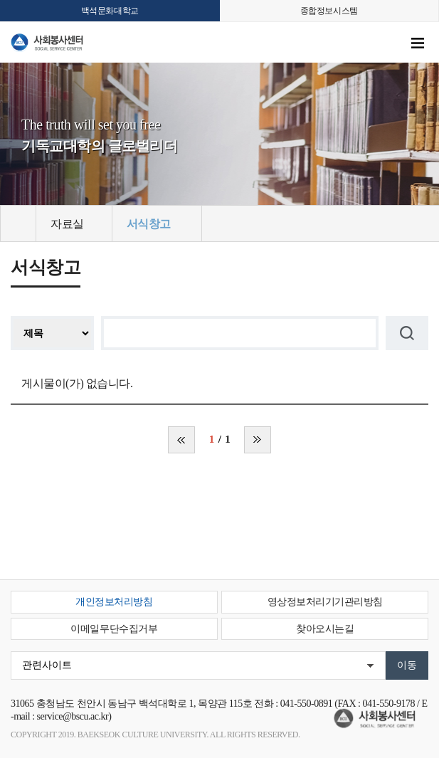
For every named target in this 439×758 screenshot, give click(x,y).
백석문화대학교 (110, 11)
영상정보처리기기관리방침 (325, 601)
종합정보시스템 (329, 11)
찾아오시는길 (325, 628)
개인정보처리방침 (113, 601)
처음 (181, 439)
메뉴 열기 (417, 43)
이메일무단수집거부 (113, 628)
